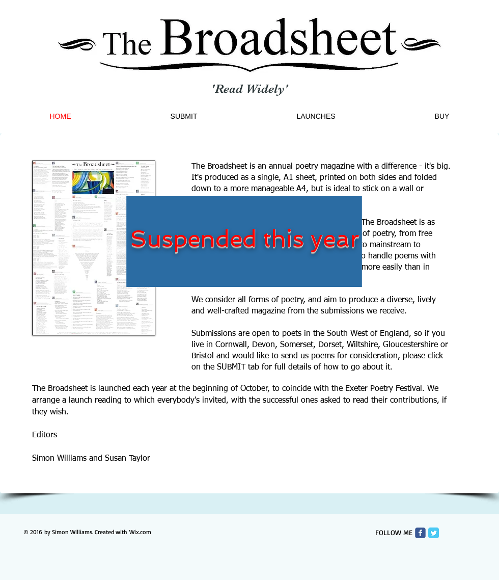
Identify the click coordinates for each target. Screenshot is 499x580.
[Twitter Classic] (433, 533)
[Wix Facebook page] (420, 533)
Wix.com (140, 532)
